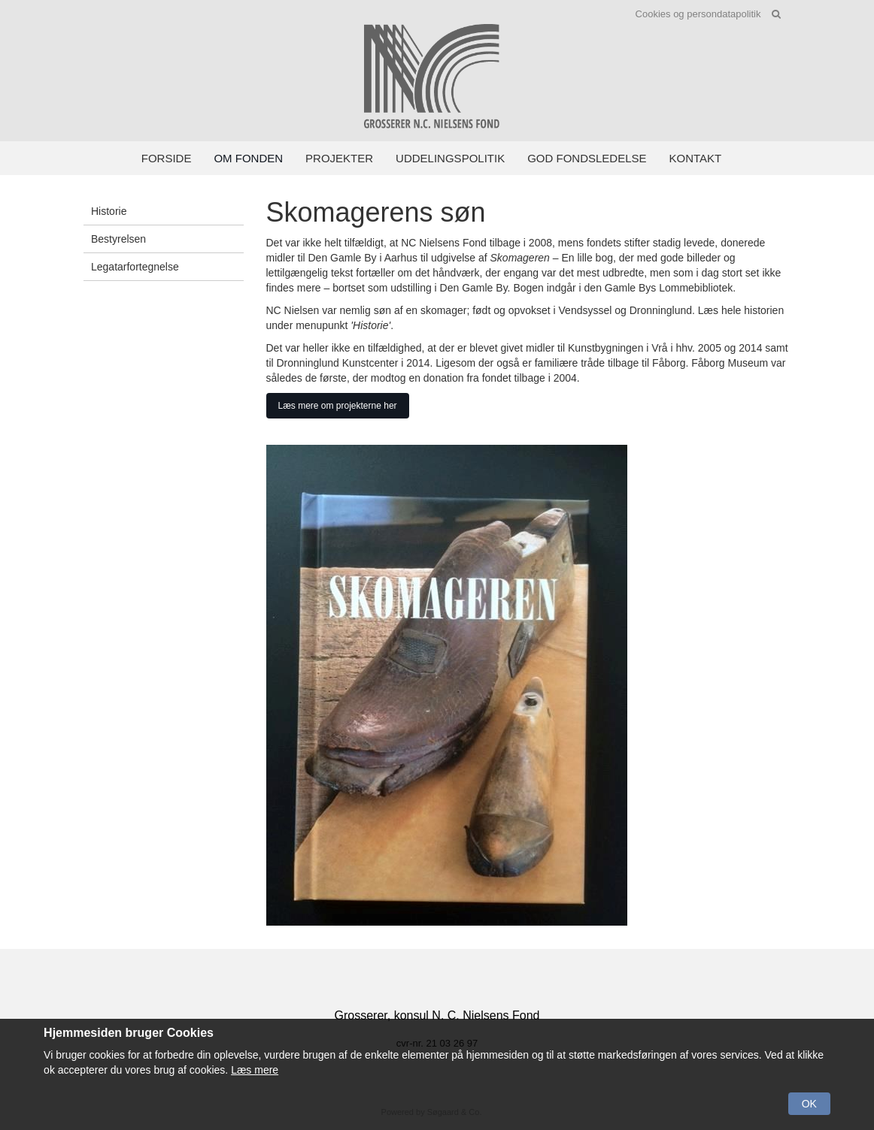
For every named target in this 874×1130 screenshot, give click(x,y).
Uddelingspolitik (450, 158)
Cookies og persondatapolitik (698, 14)
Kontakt (695, 158)
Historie (108, 211)
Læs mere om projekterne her (337, 405)
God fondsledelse (586, 158)
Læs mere (254, 1070)
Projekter (339, 158)
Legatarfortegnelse (135, 267)
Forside (166, 158)
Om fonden (248, 158)
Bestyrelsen (118, 239)
